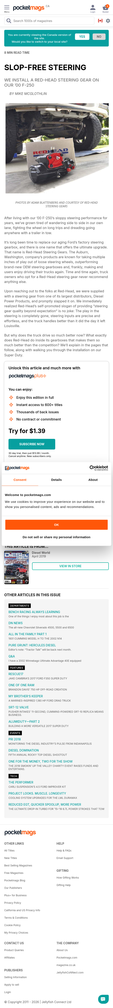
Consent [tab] (20, 480)
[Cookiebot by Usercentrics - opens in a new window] (89, 468)
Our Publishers (13, 887)
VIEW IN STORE (70, 566)
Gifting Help (63, 885)
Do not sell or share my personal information (56, 537)
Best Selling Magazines (18, 865)
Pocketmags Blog (14, 880)
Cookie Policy (12, 925)
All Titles (9, 850)
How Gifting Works (67, 877)
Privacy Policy (12, 902)
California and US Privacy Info (22, 910)
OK (56, 524)
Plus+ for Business (15, 895)
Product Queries (14, 950)
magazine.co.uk (66, 965)
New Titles (10, 858)
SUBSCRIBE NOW (31, 444)
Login (7, 992)
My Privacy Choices (16, 932)
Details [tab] (56, 480)
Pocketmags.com (66, 957)
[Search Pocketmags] (8, 21)
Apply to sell (11, 984)
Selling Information (15, 977)
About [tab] (93, 480)
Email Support (64, 858)
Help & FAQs (63, 850)
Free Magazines (13, 873)
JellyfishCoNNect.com (69, 972)
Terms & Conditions (16, 917)
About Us (62, 950)
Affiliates (9, 957)
